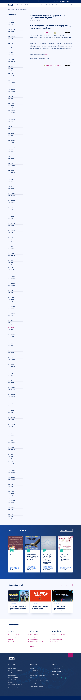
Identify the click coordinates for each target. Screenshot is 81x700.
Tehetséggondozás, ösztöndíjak (13, 634)
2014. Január (10, 357)
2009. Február (11, 493)
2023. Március (11, 103)
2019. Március (11, 214)
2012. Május (10, 403)
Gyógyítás (40, 4)
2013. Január (10, 385)
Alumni (41, 1)
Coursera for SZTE (11, 641)
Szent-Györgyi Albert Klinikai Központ (36, 686)
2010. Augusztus (11, 451)
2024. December (11, 54)
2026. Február (11, 22)
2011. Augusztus (11, 424)
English (68, 1)
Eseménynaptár (64, 530)
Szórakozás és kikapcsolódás (57, 639)
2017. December (11, 248)
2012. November (11, 389)
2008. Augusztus (11, 507)
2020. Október (11, 170)
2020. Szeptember (11, 172)
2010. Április (10, 461)
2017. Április (10, 267)
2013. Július (10, 371)
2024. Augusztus (11, 64)
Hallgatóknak (28, 1)
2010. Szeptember (11, 449)
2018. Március (11, 241)
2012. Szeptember (11, 394)
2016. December (11, 276)
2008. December (11, 498)
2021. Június (10, 151)
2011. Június (10, 428)
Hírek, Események (59, 4)
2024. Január (10, 80)
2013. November (11, 361)
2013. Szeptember (11, 366)
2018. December (11, 221)
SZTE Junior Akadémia (34, 639)
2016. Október (11, 281)
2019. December (11, 193)
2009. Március (11, 491)
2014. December (11, 331)
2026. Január (10, 24)
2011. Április (10, 433)
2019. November (11, 195)
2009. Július (10, 481)
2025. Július (10, 38)
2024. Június (10, 68)
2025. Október (11, 31)
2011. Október (11, 419)
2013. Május (10, 375)
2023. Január (10, 107)
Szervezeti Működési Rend (34, 670)
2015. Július (10, 315)
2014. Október (11, 336)
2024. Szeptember (11, 61)
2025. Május (10, 43)
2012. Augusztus (11, 396)
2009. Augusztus (11, 479)
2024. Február (11, 77)
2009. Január (10, 495)
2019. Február (11, 216)
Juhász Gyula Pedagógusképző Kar (14, 679)
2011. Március (11, 435)
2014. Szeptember (11, 338)
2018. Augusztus (11, 230)
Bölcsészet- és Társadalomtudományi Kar (15, 670)
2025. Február (11, 50)
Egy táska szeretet (14, 555)
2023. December (11, 82)
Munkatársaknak (34, 1)
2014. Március (11, 352)
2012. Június (10, 401)
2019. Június (10, 207)
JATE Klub (32, 646)
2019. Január (10, 218)
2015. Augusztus (11, 313)
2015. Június (10, 318)
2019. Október (11, 197)
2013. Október (11, 364)
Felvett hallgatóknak (22, 1)
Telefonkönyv (56, 1)
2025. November (11, 29)
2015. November (11, 306)
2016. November (11, 278)
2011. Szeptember (11, 421)
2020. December (11, 165)
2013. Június (10, 373)
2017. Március (11, 269)
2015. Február (24, 9)
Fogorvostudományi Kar (12, 673)
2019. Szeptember (11, 200)
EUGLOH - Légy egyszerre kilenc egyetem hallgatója (17, 643)
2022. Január (10, 135)
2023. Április (10, 100)
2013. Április (10, 378)
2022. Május (10, 126)
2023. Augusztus (11, 91)
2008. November (11, 500)
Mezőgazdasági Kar (11, 680)
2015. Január (10, 329)
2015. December (11, 304)
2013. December (11, 359)
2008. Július (10, 509)
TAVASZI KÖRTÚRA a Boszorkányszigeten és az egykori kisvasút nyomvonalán (32, 557)
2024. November (11, 57)
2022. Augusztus (11, 119)
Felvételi (16, 1)
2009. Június (10, 484)
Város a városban (55, 641)
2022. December (11, 110)
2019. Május (10, 209)
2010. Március (11, 463)
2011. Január (10, 440)
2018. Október (11, 225)
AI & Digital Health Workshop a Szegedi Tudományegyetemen (60, 608)
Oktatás (26, 4)
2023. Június (10, 96)
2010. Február (11, 465)
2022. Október (11, 114)
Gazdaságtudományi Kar (12, 675)
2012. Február (11, 410)
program (46, 54)
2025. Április (10, 45)
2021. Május (10, 154)
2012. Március (11, 408)
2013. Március (11, 380)
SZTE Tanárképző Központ (12, 686)
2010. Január (10, 468)
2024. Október (11, 59)
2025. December (11, 27)
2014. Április (10, 350)
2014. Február (11, 354)
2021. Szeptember (11, 144)
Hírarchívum (20, 9)
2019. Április (10, 211)
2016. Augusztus (11, 285)
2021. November (11, 140)
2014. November (11, 334)
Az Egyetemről (19, 4)
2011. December (11, 415)
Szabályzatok (32, 668)
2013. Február (11, 382)
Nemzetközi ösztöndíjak (12, 637)
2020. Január (10, 191)
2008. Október (11, 502)
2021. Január (10, 163)
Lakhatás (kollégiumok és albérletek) (58, 634)
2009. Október (11, 475)
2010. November (11, 445)
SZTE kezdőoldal (10, 1)
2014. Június (10, 345)
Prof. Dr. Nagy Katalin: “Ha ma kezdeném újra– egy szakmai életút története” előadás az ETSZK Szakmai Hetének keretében (48, 559)
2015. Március (11, 324)
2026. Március (11, 20)
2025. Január (10, 52)
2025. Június (10, 40)
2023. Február (11, 105)
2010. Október (11, 447)
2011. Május (10, 431)
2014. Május (10, 348)
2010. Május (10, 458)
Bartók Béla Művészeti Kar (12, 668)
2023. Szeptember (11, 89)
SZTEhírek (15, 9)
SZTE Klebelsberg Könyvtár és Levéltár (36, 641)
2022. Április (10, 128)
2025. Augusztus (11, 36)
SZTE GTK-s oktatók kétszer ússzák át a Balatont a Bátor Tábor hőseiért (18, 608)
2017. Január (10, 274)
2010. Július (10, 454)
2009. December (11, 470)
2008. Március (11, 518)
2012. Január (10, 412)
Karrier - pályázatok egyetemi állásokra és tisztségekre (39, 680)
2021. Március (11, 158)
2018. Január (10, 246)
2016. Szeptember (11, 283)
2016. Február (11, 299)
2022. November (11, 112)
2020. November (11, 167)
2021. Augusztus (11, 147)
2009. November (11, 472)
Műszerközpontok (49, 4)
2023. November (11, 84)
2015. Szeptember (11, 311)
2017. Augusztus (11, 258)
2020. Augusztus (11, 174)
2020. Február (11, 188)
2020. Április (10, 184)
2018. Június (10, 234)
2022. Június (10, 124)
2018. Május (10, 237)
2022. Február (11, 133)
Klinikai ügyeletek (33, 689)
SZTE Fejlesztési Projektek (34, 679)
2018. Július (10, 232)
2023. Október (11, 87)
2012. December (11, 387)
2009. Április (10, 488)
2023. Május (10, 98)
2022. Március (11, 131)
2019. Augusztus (11, 202)
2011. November (11, 417)
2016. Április (10, 294)
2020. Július (10, 177)
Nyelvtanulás (10, 639)
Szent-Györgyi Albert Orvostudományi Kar (15, 684)
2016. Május (10, 292)
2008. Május (10, 516)
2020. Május (10, 181)
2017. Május (10, 264)
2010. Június (10, 456)
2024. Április (10, 73)
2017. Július (10, 260)
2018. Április (10, 239)
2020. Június (10, 179)
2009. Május (10, 486)
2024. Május (10, 70)
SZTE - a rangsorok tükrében (35, 637)
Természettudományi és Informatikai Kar (15, 687)
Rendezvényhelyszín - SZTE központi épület (37, 675)
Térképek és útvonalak (57, 671)
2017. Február (11, 271)
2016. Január (10, 301)
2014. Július (10, 343)
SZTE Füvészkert (33, 643)
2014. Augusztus (11, 341)
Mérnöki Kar (10, 682)
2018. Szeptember (11, 227)
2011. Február (11, 438)
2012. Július (10, 398)
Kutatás (33, 4)
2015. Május (10, 320)
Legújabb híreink (13, 603)
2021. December (11, 137)
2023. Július (10, 94)
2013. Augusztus (11, 368)
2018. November (11, 223)
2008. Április (10, 514)
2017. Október (11, 253)
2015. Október (11, 308)
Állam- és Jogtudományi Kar (13, 666)
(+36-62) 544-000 (57, 668)
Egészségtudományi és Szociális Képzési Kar (15, 672)
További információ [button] (55, 697)
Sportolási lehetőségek (56, 637)
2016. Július (10, 288)
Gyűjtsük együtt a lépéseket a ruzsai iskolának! (40, 607)
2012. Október (11, 391)
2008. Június (10, 512)
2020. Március (11, 186)
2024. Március (11, 75)
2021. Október (11, 142)
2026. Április (10, 17)
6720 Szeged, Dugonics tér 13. (59, 666)
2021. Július (10, 149)
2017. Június (10, 262)
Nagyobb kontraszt (72, 1)
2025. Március (11, 47)
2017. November (11, 251)
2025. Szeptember (11, 34)
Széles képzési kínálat (34, 634)
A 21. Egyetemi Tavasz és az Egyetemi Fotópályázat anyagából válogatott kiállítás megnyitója (65, 557)
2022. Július (10, 121)
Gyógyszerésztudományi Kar (13, 677)
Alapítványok (32, 666)
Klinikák (31, 688)
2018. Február (11, 244)
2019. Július (10, 204)
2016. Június (10, 290)
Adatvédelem (62, 1)
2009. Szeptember (11, 477)
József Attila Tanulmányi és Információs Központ (38, 673)
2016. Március (11, 297)
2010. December (11, 442)
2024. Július (10, 66)
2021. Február (11, 161)
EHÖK (31, 677)
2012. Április (10, 405)
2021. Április (10, 156)
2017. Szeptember (11, 255)
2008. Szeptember (11, 505)
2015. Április (10, 322)
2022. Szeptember (11, 117)
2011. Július (10, 426)
